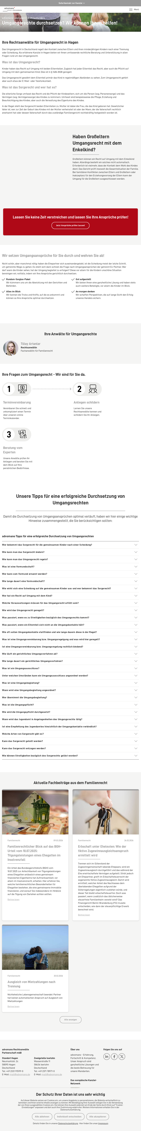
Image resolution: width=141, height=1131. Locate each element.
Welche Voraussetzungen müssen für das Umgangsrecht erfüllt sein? (40, 586)
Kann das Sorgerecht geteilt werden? (22, 724)
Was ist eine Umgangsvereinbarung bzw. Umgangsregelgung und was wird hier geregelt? (51, 622)
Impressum (103, 1123)
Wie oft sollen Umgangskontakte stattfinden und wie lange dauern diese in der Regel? (49, 615)
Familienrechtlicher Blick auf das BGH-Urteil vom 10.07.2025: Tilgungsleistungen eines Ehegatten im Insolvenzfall (34, 836)
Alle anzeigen (70, 1002)
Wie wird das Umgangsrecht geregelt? (23, 593)
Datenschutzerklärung (68, 1123)
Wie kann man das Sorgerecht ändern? (23, 535)
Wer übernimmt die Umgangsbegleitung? (24, 680)
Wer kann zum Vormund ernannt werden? (24, 556)
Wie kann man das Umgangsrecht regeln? (25, 542)
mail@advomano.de (20, 1057)
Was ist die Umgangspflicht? (18, 687)
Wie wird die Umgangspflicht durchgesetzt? (26, 695)
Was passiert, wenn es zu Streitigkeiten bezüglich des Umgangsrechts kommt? (45, 600)
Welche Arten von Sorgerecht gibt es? (23, 716)
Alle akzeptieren (97, 1116)
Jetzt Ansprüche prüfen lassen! (70, 208)
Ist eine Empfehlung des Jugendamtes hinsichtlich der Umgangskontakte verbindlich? (49, 709)
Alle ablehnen (42, 1116)
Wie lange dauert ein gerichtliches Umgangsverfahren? (32, 644)
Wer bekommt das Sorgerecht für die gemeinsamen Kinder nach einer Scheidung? (47, 528)
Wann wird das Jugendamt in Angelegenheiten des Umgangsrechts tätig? (42, 702)
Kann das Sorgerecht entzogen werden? (24, 731)
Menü (134, 9)
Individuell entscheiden (69, 1116)
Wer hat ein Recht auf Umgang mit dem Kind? (27, 578)
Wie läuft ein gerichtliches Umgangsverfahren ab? (29, 637)
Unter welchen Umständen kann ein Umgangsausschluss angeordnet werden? (45, 658)
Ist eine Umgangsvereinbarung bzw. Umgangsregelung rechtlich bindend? (42, 629)
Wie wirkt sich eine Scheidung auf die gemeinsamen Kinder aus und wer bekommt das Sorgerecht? (56, 571)
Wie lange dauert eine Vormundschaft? (23, 564)
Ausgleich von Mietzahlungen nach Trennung (31, 967)
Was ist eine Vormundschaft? (18, 549)
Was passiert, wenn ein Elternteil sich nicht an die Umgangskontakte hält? (43, 607)
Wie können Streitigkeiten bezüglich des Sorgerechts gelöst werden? (40, 738)
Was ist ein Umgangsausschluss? (20, 651)
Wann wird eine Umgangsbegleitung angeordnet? (29, 673)
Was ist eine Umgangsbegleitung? (21, 665)
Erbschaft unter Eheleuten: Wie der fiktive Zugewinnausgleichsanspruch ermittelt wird (103, 834)
